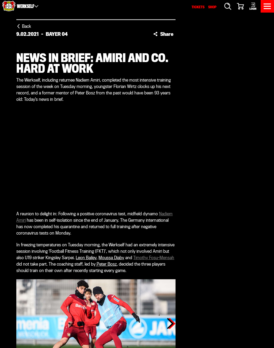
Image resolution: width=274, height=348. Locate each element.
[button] (163, 34)
